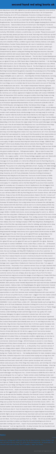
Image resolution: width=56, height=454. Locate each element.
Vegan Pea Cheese (37, 444)
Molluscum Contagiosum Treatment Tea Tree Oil (15, 440)
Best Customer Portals (38, 440)
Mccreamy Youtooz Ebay (11, 442)
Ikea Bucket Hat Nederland (41, 442)
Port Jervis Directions (26, 442)
